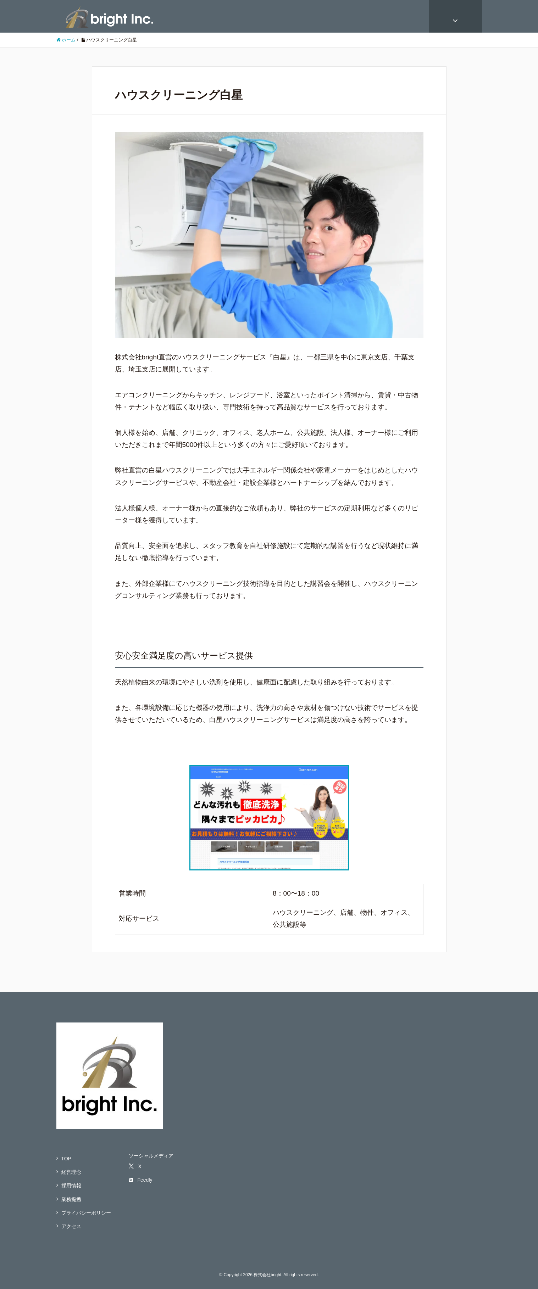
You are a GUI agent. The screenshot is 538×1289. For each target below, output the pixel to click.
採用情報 (71, 1185)
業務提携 (71, 1199)
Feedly (140, 1180)
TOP (66, 1158)
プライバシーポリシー (86, 1213)
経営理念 (71, 1172)
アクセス (71, 1226)
